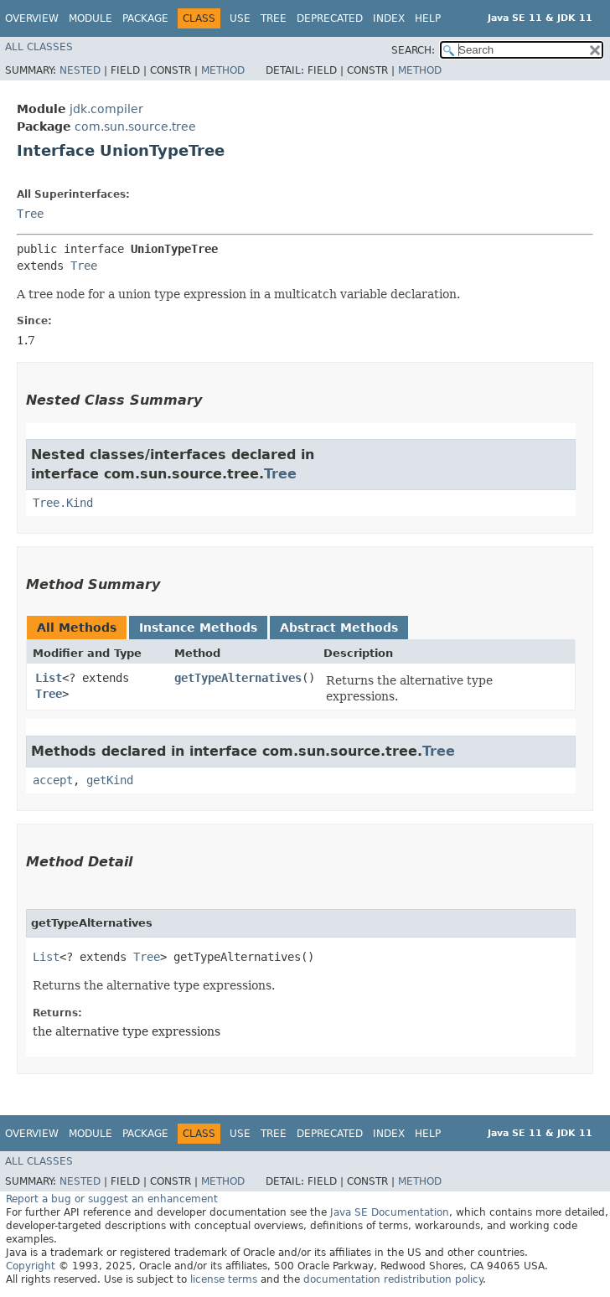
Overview (32, 18)
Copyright (30, 1266)
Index (389, 18)
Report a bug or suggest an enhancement (112, 1199)
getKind (109, 780)
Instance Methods (198, 627)
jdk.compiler (106, 109)
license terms (223, 1279)
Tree (274, 18)
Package (145, 18)
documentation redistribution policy (393, 1279)
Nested (80, 70)
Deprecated (330, 18)
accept (53, 780)
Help (428, 18)
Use (240, 18)
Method (223, 70)
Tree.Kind (63, 502)
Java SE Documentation (389, 1212)
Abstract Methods (339, 627)
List (48, 678)
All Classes (39, 47)
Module (90, 18)
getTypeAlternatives (238, 678)
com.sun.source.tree (135, 126)
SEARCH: (413, 50)
